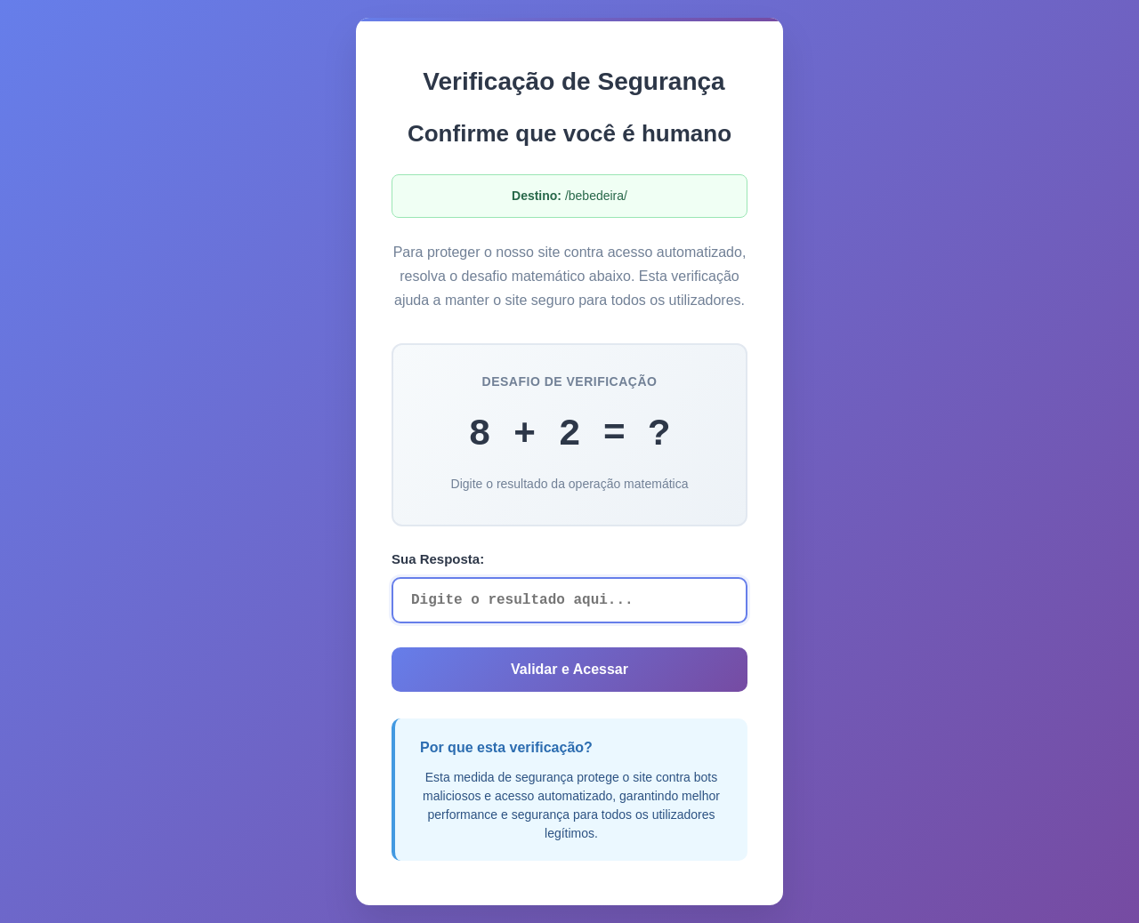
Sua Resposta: (438, 558)
